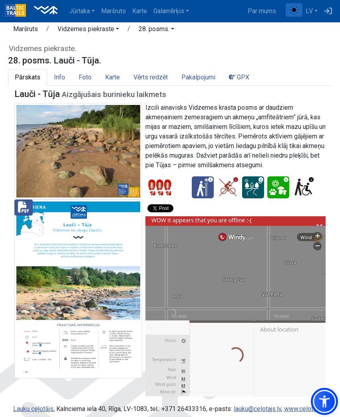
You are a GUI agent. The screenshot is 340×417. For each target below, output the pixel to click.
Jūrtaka (79, 11)
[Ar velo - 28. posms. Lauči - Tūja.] (228, 187)
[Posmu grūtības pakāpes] (159, 187)
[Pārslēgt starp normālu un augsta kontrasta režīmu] (294, 10)
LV (309, 11)
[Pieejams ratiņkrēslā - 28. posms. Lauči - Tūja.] (303, 187)
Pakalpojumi (198, 77)
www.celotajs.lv (305, 409)
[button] (88, 30)
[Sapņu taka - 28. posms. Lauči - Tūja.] (253, 187)
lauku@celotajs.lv (257, 409)
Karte (139, 11)
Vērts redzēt (150, 77)
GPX (239, 77)
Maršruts (113, 11)
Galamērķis (168, 11)
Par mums (262, 11)
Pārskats (27, 77)
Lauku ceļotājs (33, 409)
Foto (85, 77)
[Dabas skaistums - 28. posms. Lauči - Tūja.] (278, 187)
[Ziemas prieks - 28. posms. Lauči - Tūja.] (203, 187)
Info (59, 77)
